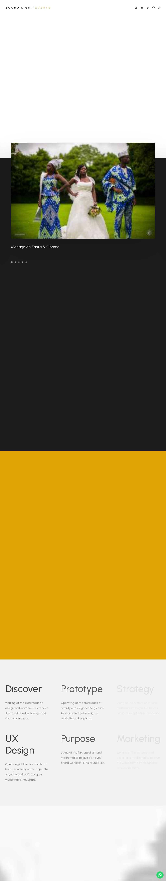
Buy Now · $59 (135, 820)
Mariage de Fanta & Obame (48, 246)
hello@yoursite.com (35, 854)
